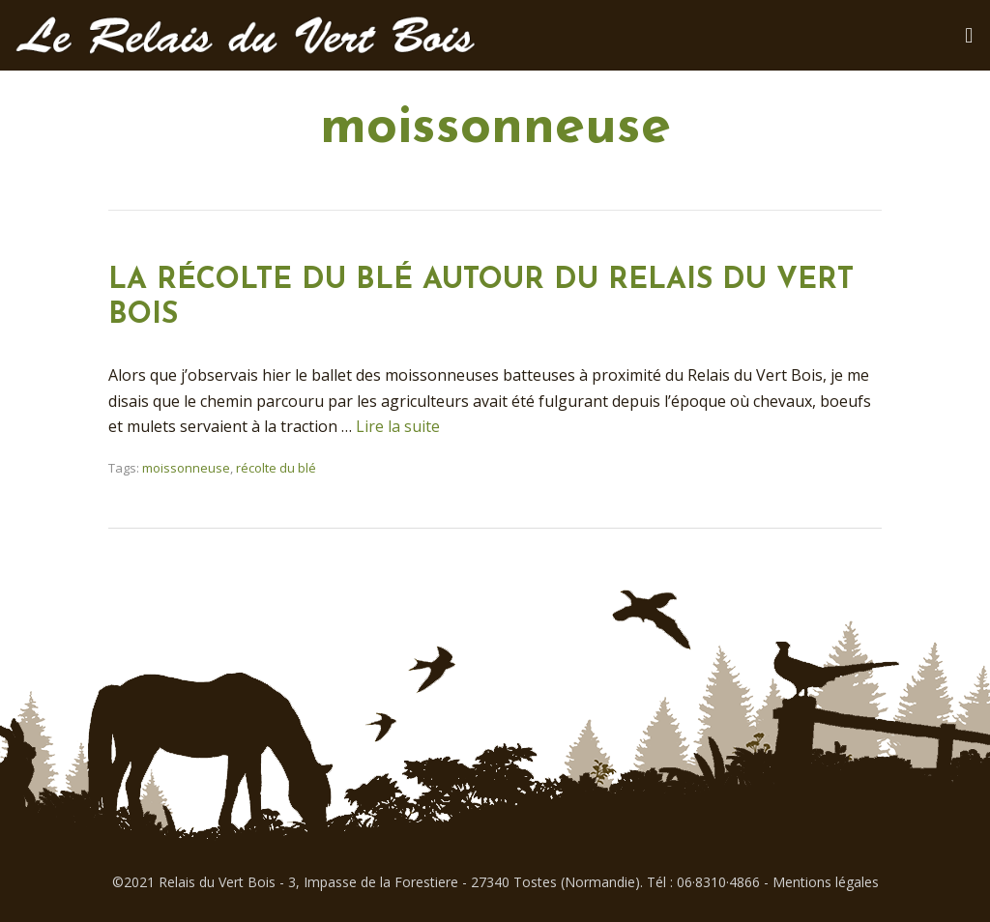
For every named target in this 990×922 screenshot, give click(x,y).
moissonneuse (186, 467)
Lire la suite (398, 426)
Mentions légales (825, 882)
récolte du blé (276, 467)
